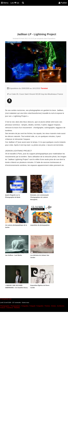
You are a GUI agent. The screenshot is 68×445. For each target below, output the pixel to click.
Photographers (15, 306)
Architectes (60, 306)
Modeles (17, 307)
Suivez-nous (25, 302)
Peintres (47, 306)
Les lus (14, 3)
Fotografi (32, 306)
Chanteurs (9, 307)
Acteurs (2, 307)
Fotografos (24, 306)
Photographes (5, 306)
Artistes (53, 306)
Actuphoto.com (6, 299)
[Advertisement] (34, 19)
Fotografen (40, 306)
